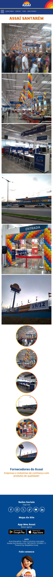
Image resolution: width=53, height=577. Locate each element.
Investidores (31, 11)
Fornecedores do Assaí (26, 469)
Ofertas (18, 11)
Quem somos (10, 11)
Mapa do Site (26, 517)
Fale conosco (26, 552)
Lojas (24, 11)
